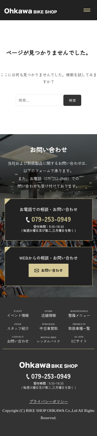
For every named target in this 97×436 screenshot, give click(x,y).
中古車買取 (49, 328)
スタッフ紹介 (18, 328)
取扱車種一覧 (79, 328)
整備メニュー (79, 315)
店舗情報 (48, 315)
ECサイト (79, 341)
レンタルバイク (48, 341)
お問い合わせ (48, 270)
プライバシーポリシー (48, 401)
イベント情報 (18, 315)
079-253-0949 (56, 178)
